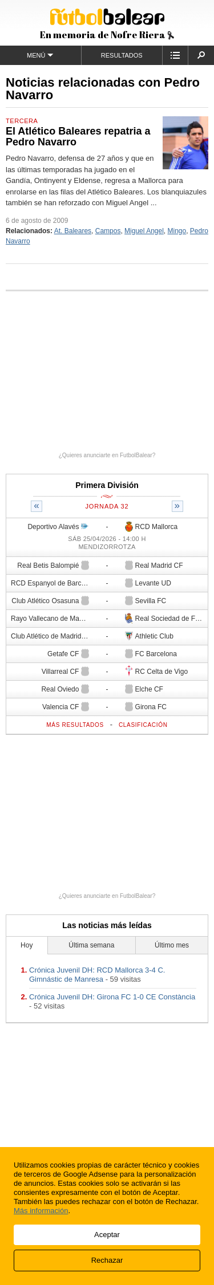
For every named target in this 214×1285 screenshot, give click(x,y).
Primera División (107, 485)
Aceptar (107, 1234)
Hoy (27, 945)
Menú (40, 55)
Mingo (177, 231)
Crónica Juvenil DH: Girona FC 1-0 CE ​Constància (112, 997)
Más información (41, 1210)
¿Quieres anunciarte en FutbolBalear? (107, 455)
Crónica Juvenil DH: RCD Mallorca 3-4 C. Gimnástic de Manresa (97, 974)
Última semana (91, 945)
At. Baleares (72, 231)
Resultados (122, 55)
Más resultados (75, 725)
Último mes (172, 945)
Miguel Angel (144, 231)
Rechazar (107, 1260)
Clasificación (143, 725)
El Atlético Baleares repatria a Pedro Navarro (78, 136)
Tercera (22, 120)
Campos (108, 231)
